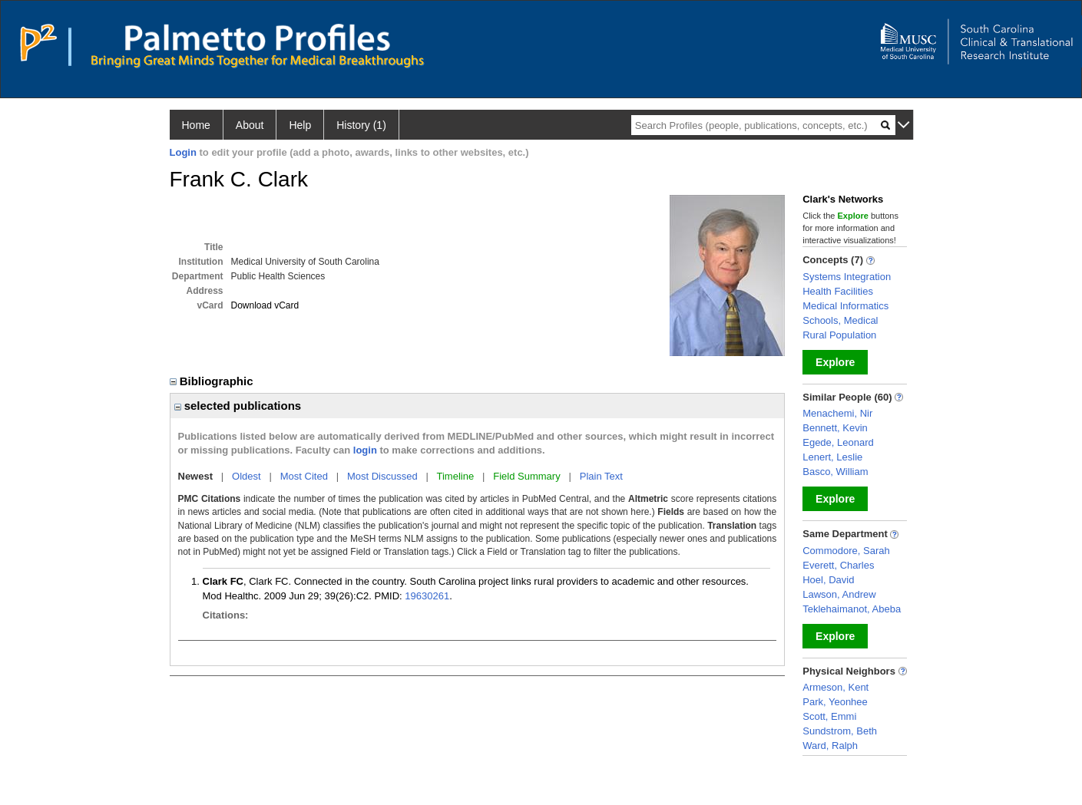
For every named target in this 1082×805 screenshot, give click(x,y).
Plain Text (601, 476)
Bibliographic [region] (213, 381)
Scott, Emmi (829, 716)
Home (196, 125)
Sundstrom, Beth (839, 731)
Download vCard (265, 305)
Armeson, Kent (835, 687)
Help (300, 125)
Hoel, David (828, 580)
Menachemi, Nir (837, 413)
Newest (195, 476)
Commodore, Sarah (845, 550)
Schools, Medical (840, 320)
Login (183, 152)
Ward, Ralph (830, 745)
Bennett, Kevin (835, 428)
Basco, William (835, 471)
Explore (835, 362)
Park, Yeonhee (835, 702)
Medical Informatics (845, 306)
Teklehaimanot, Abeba (851, 609)
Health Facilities (837, 291)
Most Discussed (382, 476)
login (365, 450)
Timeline (456, 476)
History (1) (361, 125)
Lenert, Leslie (832, 457)
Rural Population (839, 335)
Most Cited (304, 476)
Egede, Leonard (838, 442)
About (250, 125)
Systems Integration (846, 276)
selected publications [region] (238, 405)
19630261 (427, 596)
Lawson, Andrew (838, 594)
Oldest (246, 476)
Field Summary (526, 476)
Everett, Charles (838, 565)
